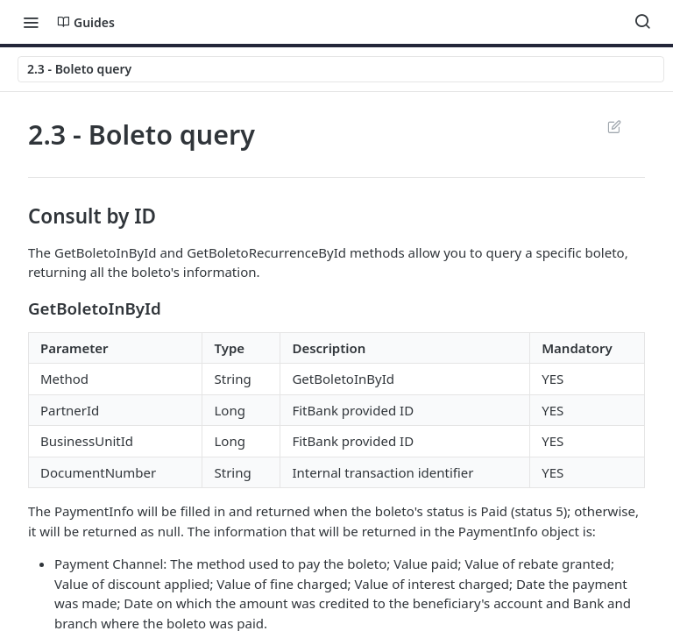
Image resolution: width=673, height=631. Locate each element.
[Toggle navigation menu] (31, 22)
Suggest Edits (614, 126)
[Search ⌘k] (642, 22)
